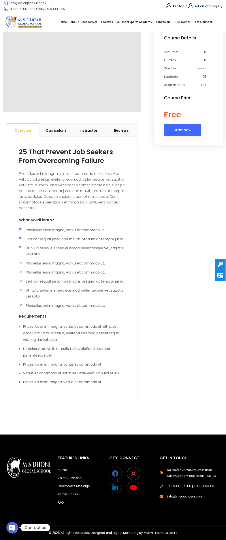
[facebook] (117, 473)
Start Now (182, 130)
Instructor (88, 130)
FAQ (61, 502)
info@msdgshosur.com (28, 3)
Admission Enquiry (208, 6)
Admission (163, 22)
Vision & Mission (70, 478)
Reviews (121, 130)
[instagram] (135, 473)
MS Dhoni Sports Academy (134, 22)
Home (63, 22)
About (74, 22)
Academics (90, 22)
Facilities (107, 22)
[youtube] (134, 487)
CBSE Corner (181, 22)
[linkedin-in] (117, 487)
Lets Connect (203, 22)
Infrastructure (68, 494)
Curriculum (56, 130)
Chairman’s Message (74, 486)
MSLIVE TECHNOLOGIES (160, 533)
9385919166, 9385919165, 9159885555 (37, 9)
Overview (23, 130)
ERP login (180, 6)
